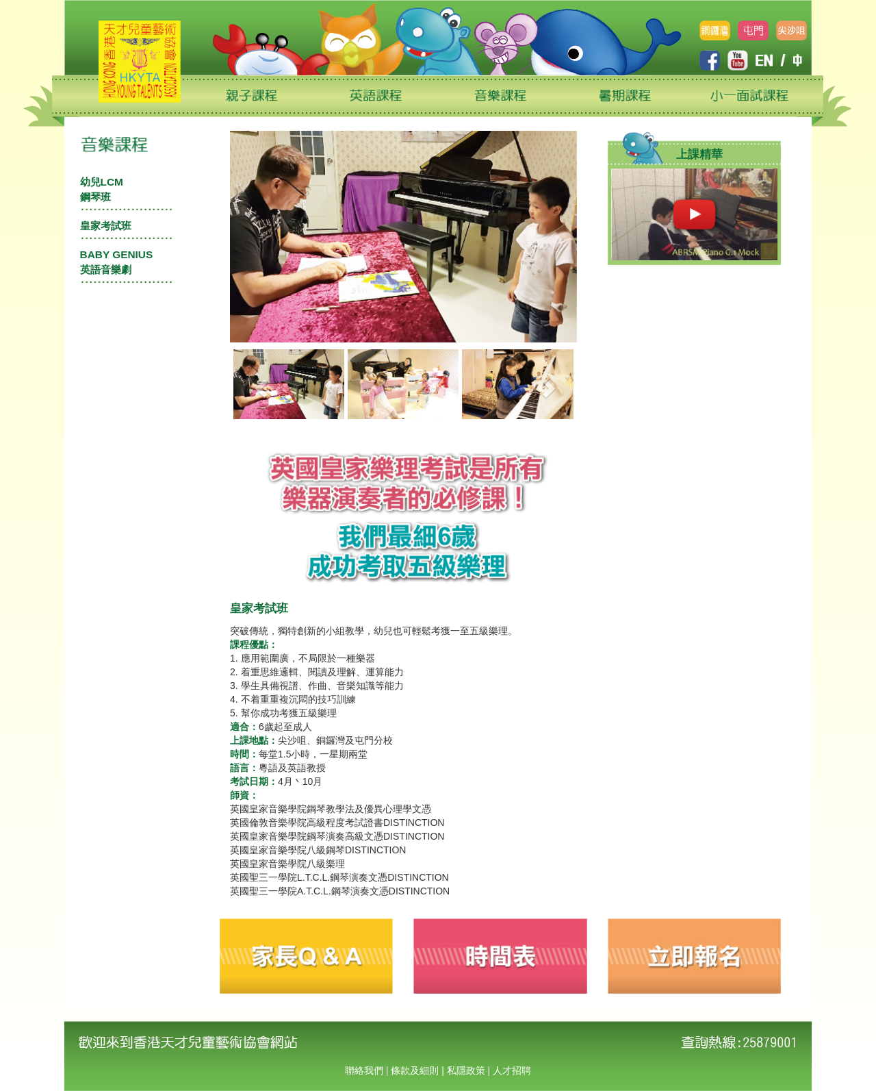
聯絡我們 (364, 1070)
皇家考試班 (105, 225)
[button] (259, 383)
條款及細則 (415, 1070)
